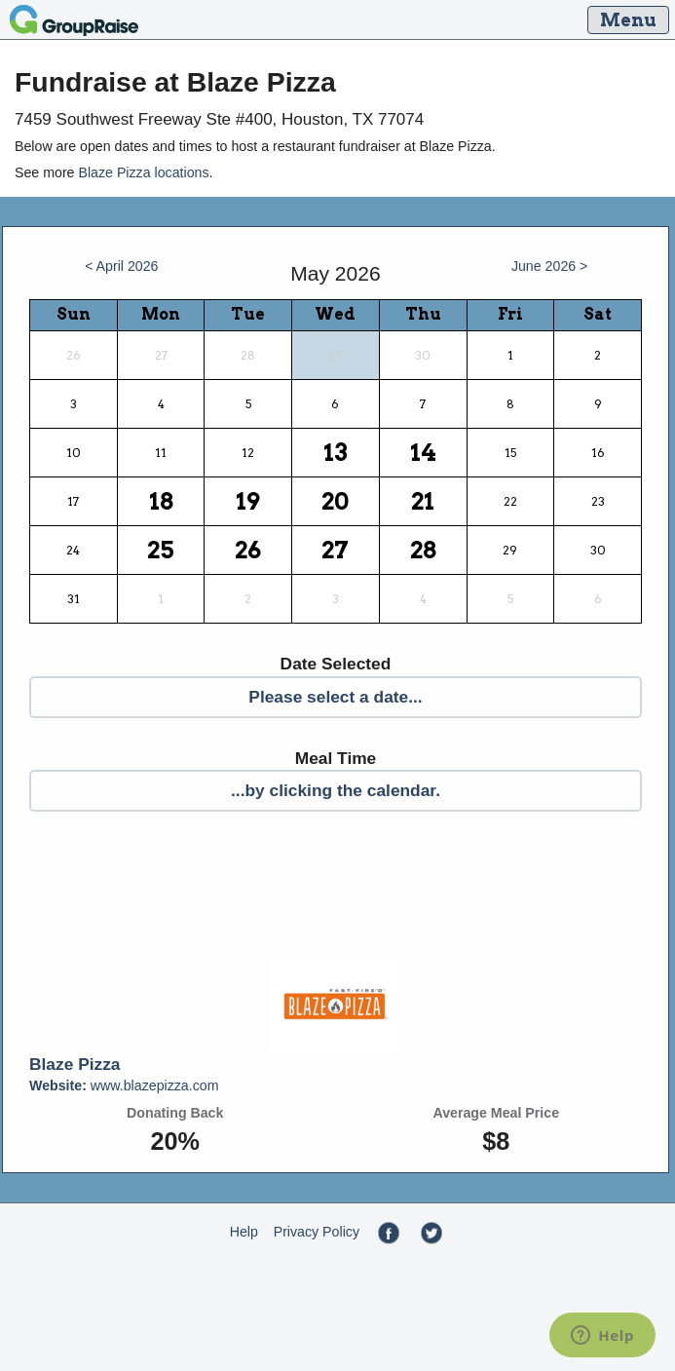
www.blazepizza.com (124, 1085)
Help (244, 1231)
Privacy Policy (316, 1231)
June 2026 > (549, 266)
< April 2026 (121, 266)
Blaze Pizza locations (143, 172)
